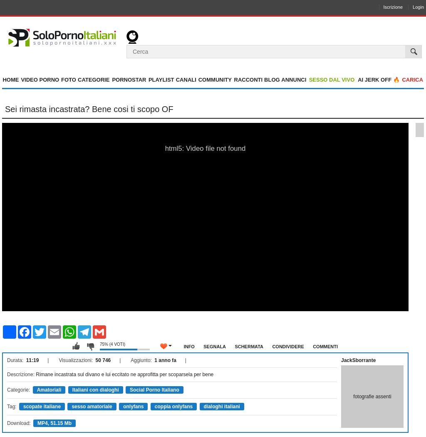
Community (215, 80)
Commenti (325, 346)
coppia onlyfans (174, 407)
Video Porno (40, 80)
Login (418, 7)
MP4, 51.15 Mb (54, 423)
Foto (68, 80)
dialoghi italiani (222, 407)
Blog (272, 80)
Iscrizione (393, 7)
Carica (412, 80)
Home (10, 80)
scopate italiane (42, 407)
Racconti (248, 80)
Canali (186, 80)
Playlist (161, 80)
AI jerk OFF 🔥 (379, 80)
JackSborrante (358, 360)
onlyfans (133, 407)
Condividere (288, 346)
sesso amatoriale (92, 407)
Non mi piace (90, 346)
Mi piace (76, 346)
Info (189, 346)
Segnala (214, 346)
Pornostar (129, 80)
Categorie (93, 80)
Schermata (249, 346)
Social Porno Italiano (154, 390)
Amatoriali (49, 390)
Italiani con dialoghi (95, 390)
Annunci (293, 80)
